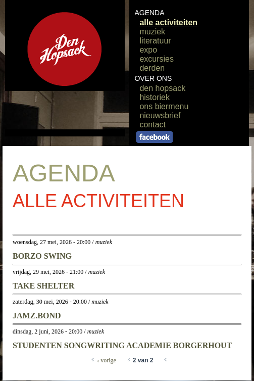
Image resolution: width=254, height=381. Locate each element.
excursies (156, 59)
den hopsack (162, 88)
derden (152, 68)
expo (148, 49)
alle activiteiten (168, 22)
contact (152, 124)
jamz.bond (37, 315)
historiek (154, 97)
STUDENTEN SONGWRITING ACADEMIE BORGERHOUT (122, 345)
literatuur (155, 40)
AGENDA (149, 13)
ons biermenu (163, 106)
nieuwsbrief (159, 115)
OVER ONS (153, 78)
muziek (152, 31)
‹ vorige (106, 360)
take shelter (43, 285)
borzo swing (42, 256)
